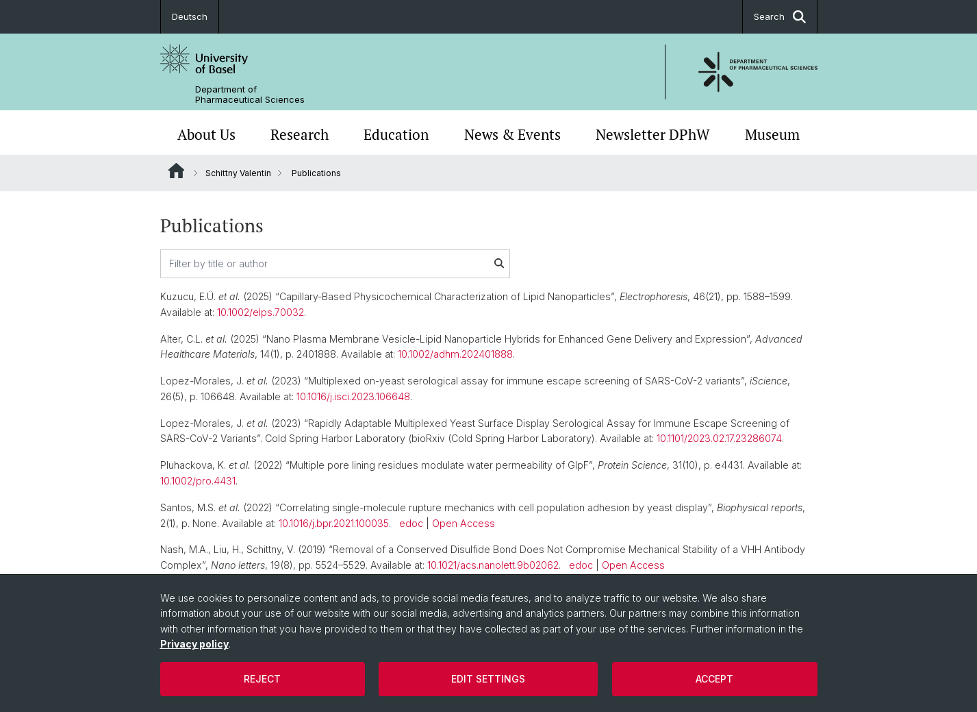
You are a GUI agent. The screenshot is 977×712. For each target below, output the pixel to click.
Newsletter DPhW (653, 134)
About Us (206, 134)
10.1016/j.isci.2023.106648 (353, 396)
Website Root (176, 170)
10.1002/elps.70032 (260, 312)
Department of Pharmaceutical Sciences (250, 94)
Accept (714, 679)
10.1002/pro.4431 (198, 481)
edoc (411, 523)
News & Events (512, 134)
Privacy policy (194, 644)
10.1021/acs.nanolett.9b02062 (493, 565)
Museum (772, 134)
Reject (262, 679)
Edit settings (488, 679)
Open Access (463, 523)
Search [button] (780, 16)
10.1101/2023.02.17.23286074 (719, 438)
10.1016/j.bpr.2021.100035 (334, 523)
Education (396, 134)
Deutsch (189, 16)
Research (299, 134)
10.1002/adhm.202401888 (455, 354)
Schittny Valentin (238, 173)
